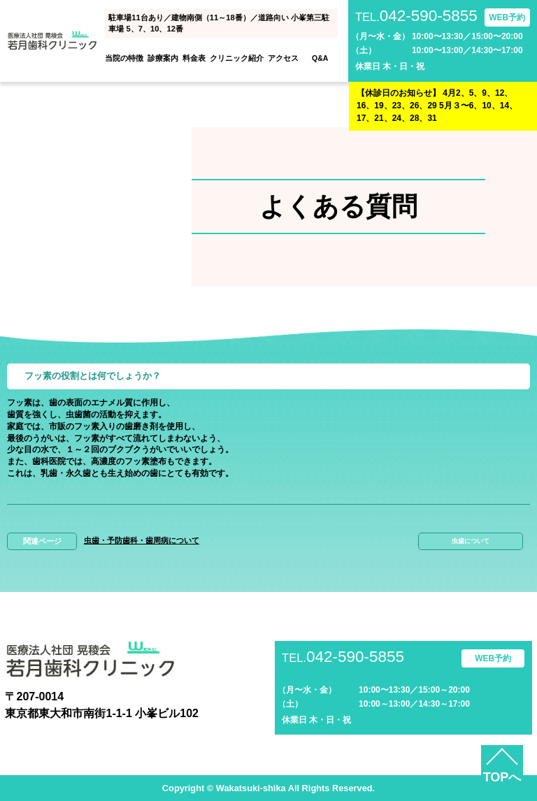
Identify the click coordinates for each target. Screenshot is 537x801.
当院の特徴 (124, 58)
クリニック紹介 (237, 58)
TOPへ (502, 777)
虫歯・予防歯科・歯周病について (141, 540)
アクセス (283, 58)
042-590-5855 (416, 16)
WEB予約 (507, 17)
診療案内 (163, 58)
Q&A (320, 58)
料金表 (194, 58)
